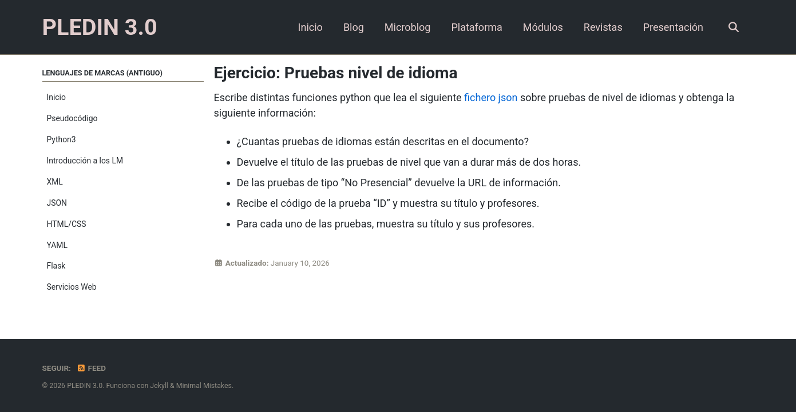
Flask (56, 265)
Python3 (61, 139)
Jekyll (159, 386)
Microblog (408, 27)
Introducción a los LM (85, 160)
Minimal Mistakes (204, 386)
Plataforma (476, 27)
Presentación (673, 27)
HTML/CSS (66, 224)
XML (55, 181)
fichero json (490, 97)
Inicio (310, 27)
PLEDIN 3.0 (99, 27)
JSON (57, 202)
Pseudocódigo (72, 118)
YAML (57, 245)
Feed (91, 368)
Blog (353, 27)
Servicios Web (72, 286)
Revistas (603, 27)
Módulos (543, 27)
